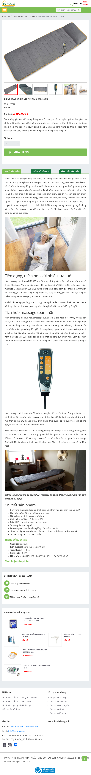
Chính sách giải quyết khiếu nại (16, 705)
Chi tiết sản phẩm (12, 171)
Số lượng (8, 138)
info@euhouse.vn (16, 731)
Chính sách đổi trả (56, 709)
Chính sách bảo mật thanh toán (16, 701)
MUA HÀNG (18, 152)
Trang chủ (6, 16)
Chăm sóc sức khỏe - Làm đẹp (24, 16)
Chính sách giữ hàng (57, 713)
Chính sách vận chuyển (58, 705)
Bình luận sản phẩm (70, 171)
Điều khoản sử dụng (11, 709)
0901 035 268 (79, 3)
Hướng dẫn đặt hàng (57, 697)
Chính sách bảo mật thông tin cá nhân (19, 697)
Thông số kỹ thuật (41, 171)
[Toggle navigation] (4, 10)
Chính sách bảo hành (57, 701)
